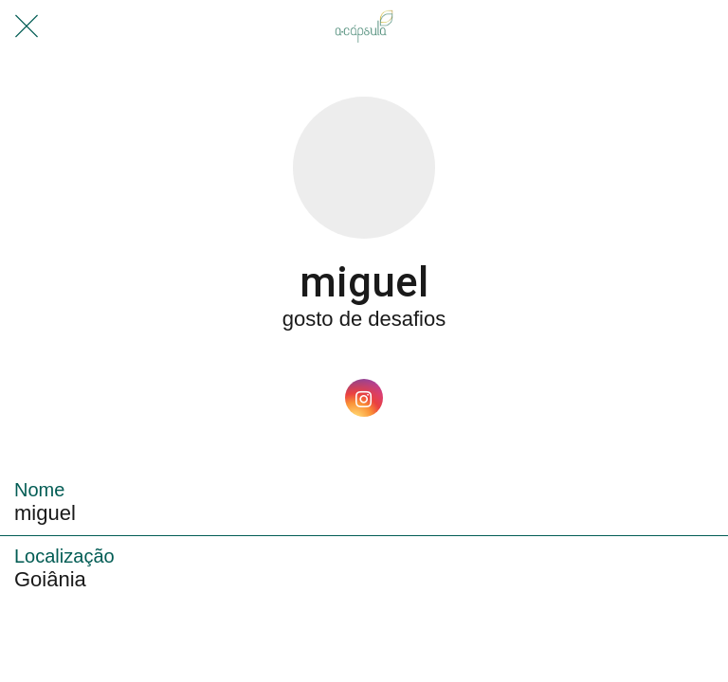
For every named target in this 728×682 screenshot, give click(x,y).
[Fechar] (26, 26)
